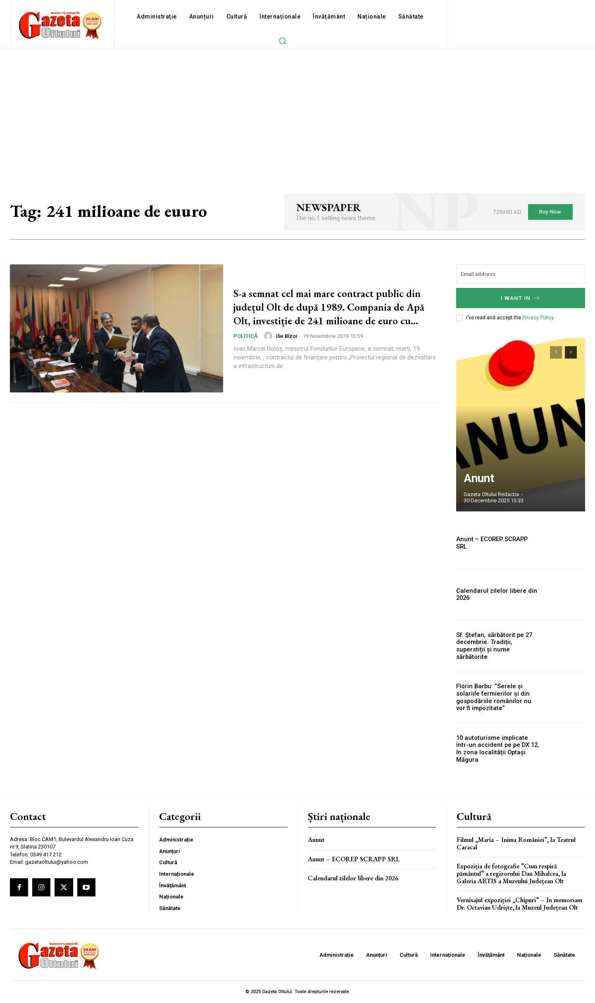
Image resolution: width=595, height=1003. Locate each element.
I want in (521, 298)
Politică (245, 343)
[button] (282, 40)
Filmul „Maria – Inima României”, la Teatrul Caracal (516, 843)
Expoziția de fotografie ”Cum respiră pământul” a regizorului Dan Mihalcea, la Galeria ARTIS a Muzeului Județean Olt (511, 873)
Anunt (475, 480)
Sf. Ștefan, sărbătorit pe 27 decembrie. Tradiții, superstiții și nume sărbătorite (497, 646)
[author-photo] (269, 343)
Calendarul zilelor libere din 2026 (494, 594)
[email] (520, 274)
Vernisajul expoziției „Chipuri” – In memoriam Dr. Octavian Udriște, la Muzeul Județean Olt (519, 904)
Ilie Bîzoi (286, 343)
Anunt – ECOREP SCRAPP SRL (495, 543)
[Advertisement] (297, 111)
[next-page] (571, 352)
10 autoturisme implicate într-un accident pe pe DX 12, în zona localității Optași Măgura (496, 749)
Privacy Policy (537, 318)
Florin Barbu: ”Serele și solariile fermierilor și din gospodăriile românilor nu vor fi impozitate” (497, 697)
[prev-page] (556, 352)
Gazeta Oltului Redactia (491, 494)
